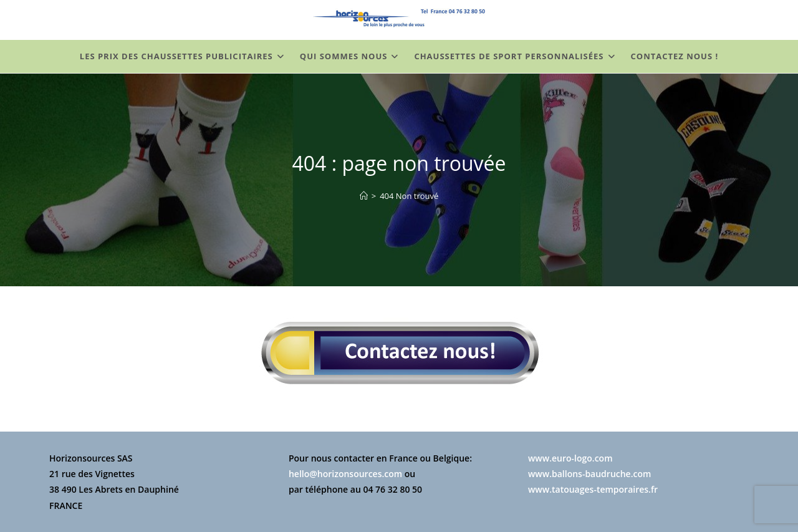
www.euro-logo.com (570, 458)
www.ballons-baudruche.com (589, 474)
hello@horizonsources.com (345, 474)
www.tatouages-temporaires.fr (593, 489)
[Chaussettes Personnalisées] (364, 195)
